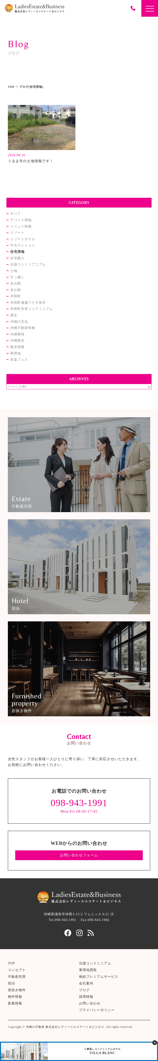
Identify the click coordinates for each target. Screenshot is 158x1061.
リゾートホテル (22, 239)
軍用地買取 (88, 970)
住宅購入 (17, 258)
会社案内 (86, 983)
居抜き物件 (17, 990)
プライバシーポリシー (97, 1010)
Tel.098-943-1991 (63, 920)
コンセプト (17, 970)
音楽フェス (19, 359)
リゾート (17, 232)
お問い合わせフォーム (79, 855)
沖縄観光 (17, 340)
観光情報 (17, 347)
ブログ (84, 990)
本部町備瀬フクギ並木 (28, 302)
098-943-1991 (79, 802)
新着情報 (15, 1003)
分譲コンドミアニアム (28, 264)
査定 (13, 315)
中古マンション (22, 245)
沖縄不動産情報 (22, 328)
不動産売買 (17, 976)
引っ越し (17, 277)
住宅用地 (17, 252)
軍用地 (15, 353)
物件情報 (15, 997)
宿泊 (11, 983)
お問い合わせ (89, 1003)
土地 (13, 271)
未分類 (15, 283)
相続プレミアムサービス (98, 976)
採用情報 (86, 997)
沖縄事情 (17, 334)
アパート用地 (21, 220)
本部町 (15, 296)
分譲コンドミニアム (95, 963)
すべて (15, 213)
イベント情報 (21, 226)
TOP (11, 86)
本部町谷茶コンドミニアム (31, 309)
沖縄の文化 (19, 321)
